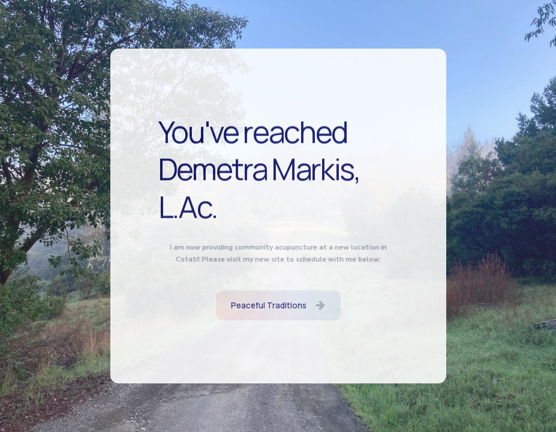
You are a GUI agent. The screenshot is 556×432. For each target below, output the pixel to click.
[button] (278, 305)
